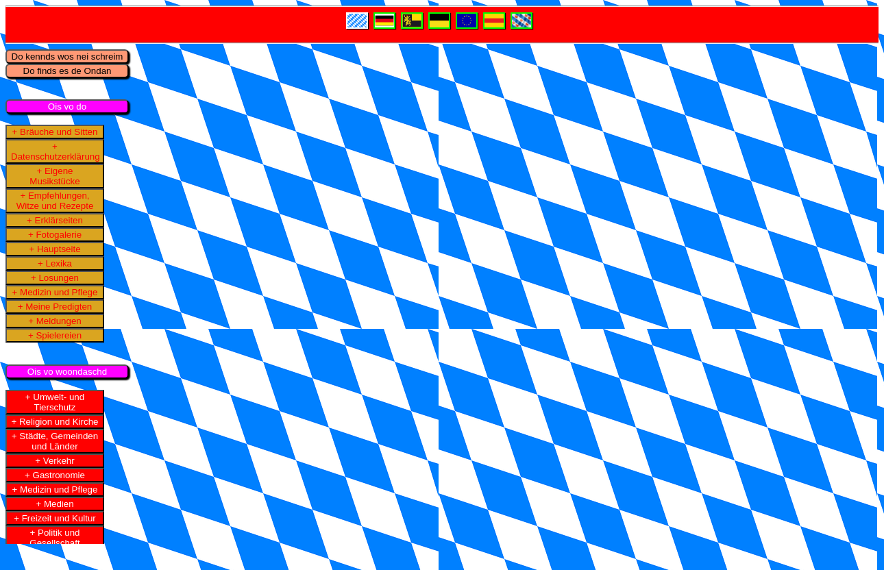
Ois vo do (67, 106)
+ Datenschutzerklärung (55, 151)
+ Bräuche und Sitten (55, 132)
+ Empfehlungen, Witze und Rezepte (55, 200)
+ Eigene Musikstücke (54, 176)
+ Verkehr (54, 461)
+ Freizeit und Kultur (55, 518)
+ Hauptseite (54, 249)
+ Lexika (55, 263)
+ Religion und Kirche (54, 422)
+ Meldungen (54, 321)
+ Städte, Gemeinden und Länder (55, 441)
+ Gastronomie (55, 475)
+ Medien (54, 504)
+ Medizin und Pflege (55, 292)
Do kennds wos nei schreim (67, 56)
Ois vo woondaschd (67, 372)
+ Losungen (55, 278)
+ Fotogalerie (55, 235)
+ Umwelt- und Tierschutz (54, 402)
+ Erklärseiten (55, 220)
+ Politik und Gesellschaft (54, 538)
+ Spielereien (55, 335)
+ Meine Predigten (55, 306)
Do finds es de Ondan (67, 71)
